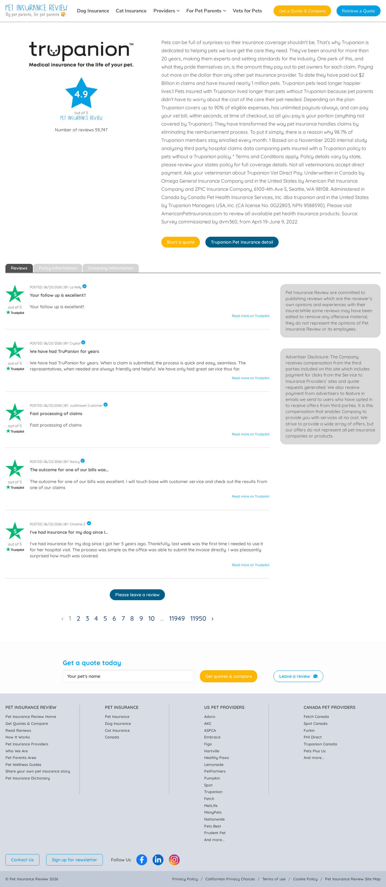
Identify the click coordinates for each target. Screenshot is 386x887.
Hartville (211, 750)
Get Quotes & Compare (26, 723)
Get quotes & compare (228, 676)
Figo (208, 743)
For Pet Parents (206, 11)
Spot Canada (315, 723)
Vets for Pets (247, 11)
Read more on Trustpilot (250, 316)
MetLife (210, 805)
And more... (214, 839)
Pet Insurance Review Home (30, 716)
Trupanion (213, 791)
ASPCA (210, 730)
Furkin (309, 730)
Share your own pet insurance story (37, 771)
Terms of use (274, 878)
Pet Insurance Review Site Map (353, 878)
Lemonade (213, 764)
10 (151, 618)
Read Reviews (18, 730)
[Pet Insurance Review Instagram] (174, 859)
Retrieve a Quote (358, 11)
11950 (198, 618)
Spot (208, 785)
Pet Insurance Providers (26, 743)
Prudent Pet (215, 832)
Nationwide (214, 819)
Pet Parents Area (20, 757)
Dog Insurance (93, 11)
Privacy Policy (185, 878)
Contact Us (22, 860)
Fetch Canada (316, 716)
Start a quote (181, 242)
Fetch (209, 798)
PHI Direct (313, 737)
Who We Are (16, 750)
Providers (166, 11)
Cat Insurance (131, 11)
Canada (112, 737)
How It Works (17, 737)
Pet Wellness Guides (23, 764)
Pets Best (212, 826)
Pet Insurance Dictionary (27, 778)
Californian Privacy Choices (230, 878)
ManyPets (213, 812)
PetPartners (215, 771)
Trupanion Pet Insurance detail (242, 242)
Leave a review (298, 676)
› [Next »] (213, 618)
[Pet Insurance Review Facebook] (141, 859)
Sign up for (74, 860)
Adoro (209, 716)
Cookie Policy (305, 878)
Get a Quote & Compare (302, 11)
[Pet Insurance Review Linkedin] (158, 859)
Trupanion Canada (320, 743)
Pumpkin (212, 778)
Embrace (212, 737)
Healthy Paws (216, 757)
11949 (177, 618)
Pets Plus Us (315, 750)
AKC (207, 723)
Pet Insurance (117, 716)
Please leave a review (137, 594)
